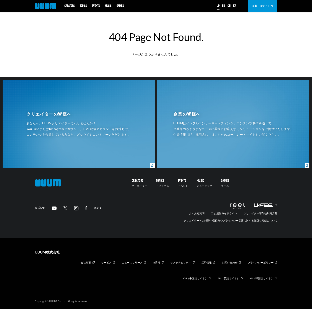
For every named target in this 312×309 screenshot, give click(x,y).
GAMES (120, 6)
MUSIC (108, 6)
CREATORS (69, 6)
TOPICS (83, 6)
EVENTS (96, 6)
